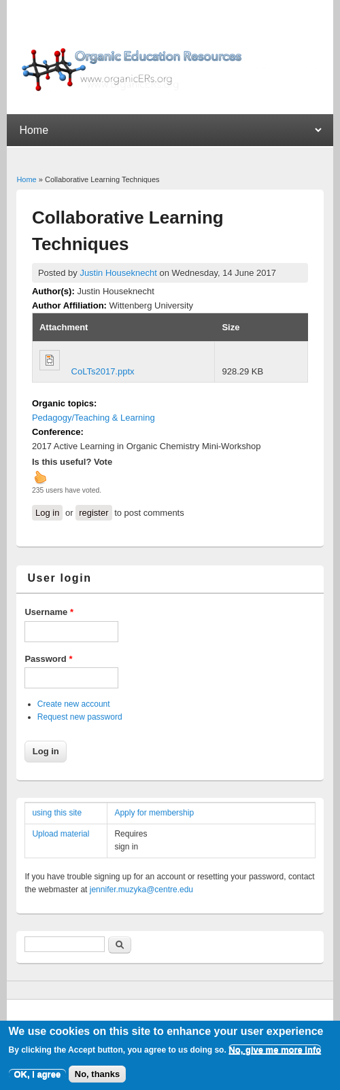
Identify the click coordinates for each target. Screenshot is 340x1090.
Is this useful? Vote (72, 462)
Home (26, 179)
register (93, 513)
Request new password (79, 717)
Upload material (60, 834)
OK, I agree (37, 1079)
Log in (47, 513)
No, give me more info (274, 1054)
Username (48, 612)
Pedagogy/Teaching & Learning (93, 417)
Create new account (73, 704)
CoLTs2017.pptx (103, 371)
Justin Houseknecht (118, 273)
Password (48, 659)
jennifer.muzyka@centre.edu (141, 889)
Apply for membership (154, 813)
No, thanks (97, 1079)
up (40, 477)
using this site (57, 813)
